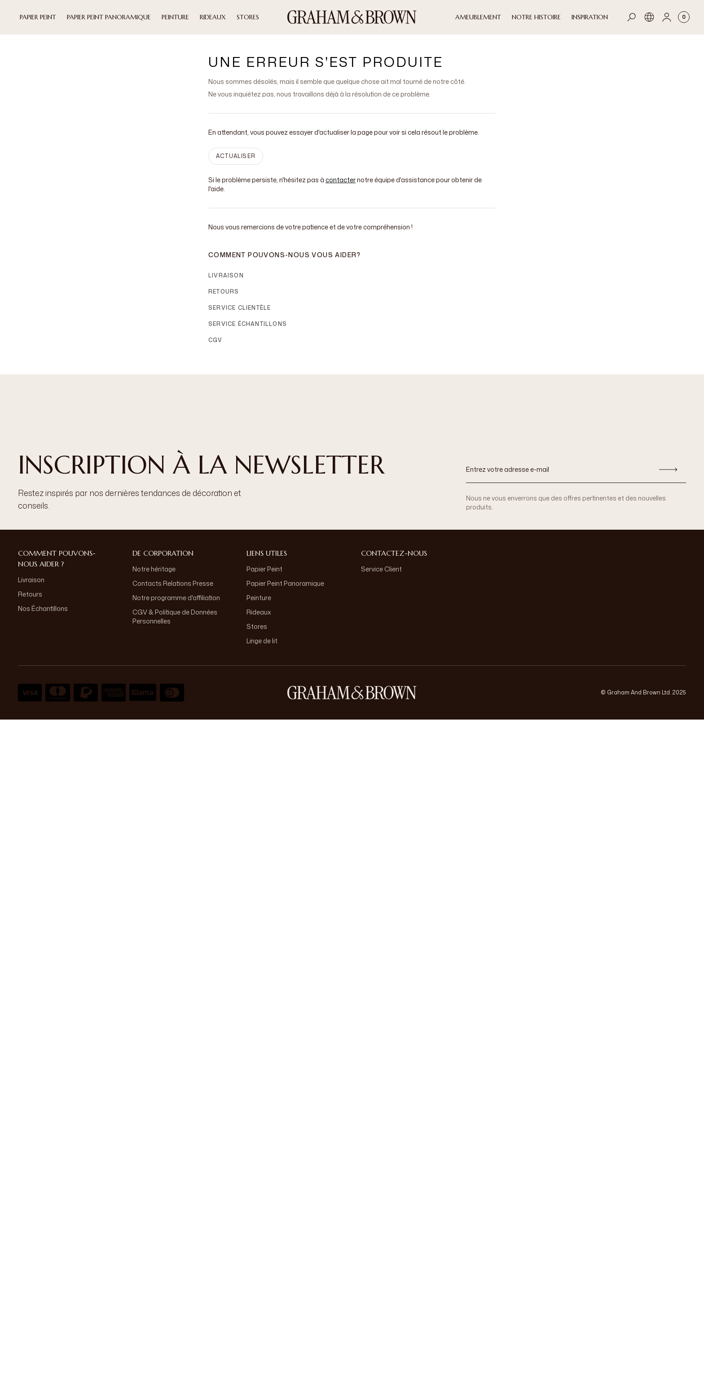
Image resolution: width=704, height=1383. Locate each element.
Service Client (381, 576)
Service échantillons (247, 331)
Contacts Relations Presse (172, 590)
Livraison (226, 282)
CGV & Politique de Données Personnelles (174, 623)
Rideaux (258, 619)
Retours (223, 299)
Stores (256, 633)
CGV (215, 347)
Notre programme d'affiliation (176, 605)
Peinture (258, 605)
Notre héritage (154, 576)
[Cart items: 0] (684, 17)
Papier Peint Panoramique (285, 590)
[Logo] (352, 17)
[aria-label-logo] (352, 700)
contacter (341, 187)
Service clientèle (239, 315)
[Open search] (632, 17)
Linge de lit (261, 648)
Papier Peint (264, 576)
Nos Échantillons (43, 615)
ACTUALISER (235, 163)
